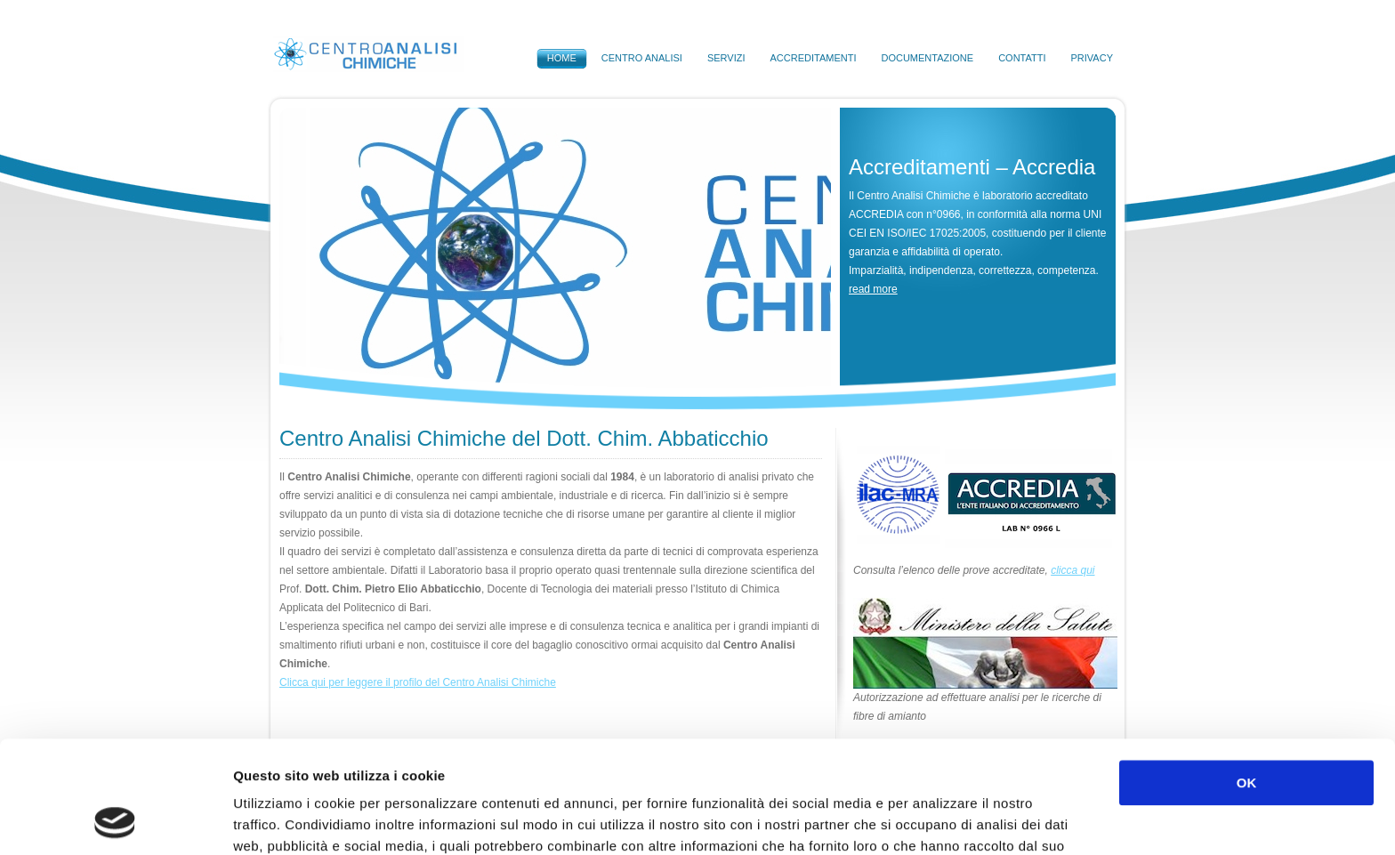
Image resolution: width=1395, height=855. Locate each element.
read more (873, 289)
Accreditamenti (813, 57)
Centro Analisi (641, 57)
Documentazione (927, 57)
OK (1247, 677)
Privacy (1092, 57)
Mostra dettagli (945, 819)
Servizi (726, 57)
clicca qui (1072, 570)
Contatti (1021, 57)
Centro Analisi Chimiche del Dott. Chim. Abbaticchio (524, 438)
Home (562, 57)
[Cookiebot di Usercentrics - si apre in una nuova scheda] (115, 820)
